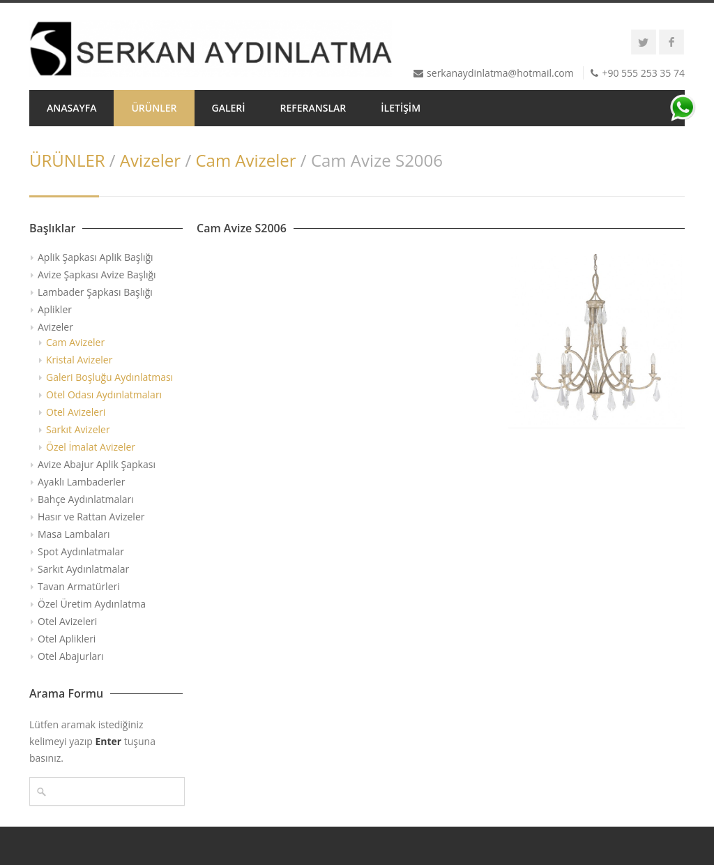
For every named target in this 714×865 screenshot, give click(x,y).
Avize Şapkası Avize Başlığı (97, 274)
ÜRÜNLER (153, 107)
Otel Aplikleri (67, 638)
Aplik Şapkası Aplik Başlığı (95, 257)
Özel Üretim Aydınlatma (92, 603)
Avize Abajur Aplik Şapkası (96, 464)
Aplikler (55, 309)
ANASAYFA (71, 107)
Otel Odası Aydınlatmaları (104, 394)
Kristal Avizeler (79, 359)
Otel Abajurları (71, 656)
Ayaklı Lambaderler (81, 481)
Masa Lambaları (73, 534)
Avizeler (150, 160)
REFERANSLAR (313, 107)
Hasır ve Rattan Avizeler (91, 516)
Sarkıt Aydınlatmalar (83, 569)
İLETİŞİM (400, 107)
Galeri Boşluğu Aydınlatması (109, 377)
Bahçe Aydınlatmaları (86, 499)
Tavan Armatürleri (79, 586)
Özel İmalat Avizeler (90, 446)
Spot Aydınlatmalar (81, 551)
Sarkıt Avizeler (78, 429)
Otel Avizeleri (75, 412)
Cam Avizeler (245, 160)
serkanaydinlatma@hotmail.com (500, 73)
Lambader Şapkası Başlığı (95, 292)
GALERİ (228, 107)
